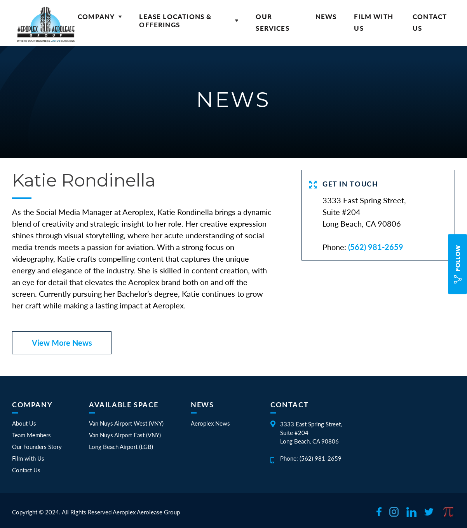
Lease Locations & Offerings (188, 20)
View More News (62, 342)
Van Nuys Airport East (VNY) (125, 434)
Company (100, 16)
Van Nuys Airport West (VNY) (126, 423)
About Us (24, 423)
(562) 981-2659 (375, 247)
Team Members (31, 434)
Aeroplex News (210, 423)
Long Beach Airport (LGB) (121, 446)
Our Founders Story (37, 446)
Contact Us (26, 469)
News (326, 16)
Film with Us (28, 458)
